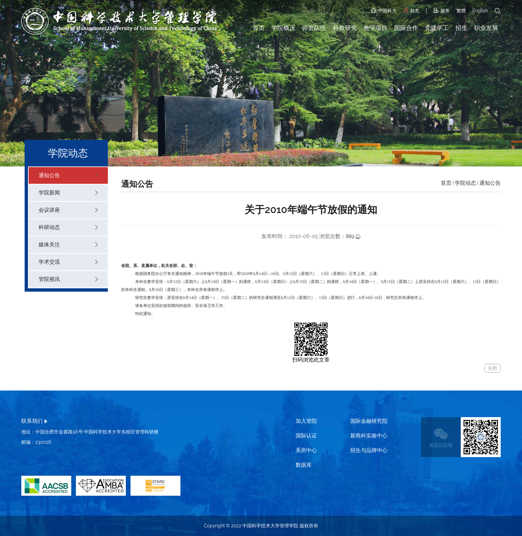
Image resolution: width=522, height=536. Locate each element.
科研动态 (68, 227)
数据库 (304, 465)
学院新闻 (68, 192)
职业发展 (486, 27)
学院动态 (465, 183)
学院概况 (283, 27)
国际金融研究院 (369, 421)
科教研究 (345, 27)
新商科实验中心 (369, 435)
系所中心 (306, 450)
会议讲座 (68, 210)
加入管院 (306, 421)
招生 (461, 27)
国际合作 (406, 27)
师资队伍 (314, 27)
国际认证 (306, 435)
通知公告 (68, 175)
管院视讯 (68, 279)
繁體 (461, 10)
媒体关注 (68, 244)
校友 (411, 10)
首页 (259, 27)
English (480, 10)
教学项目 (376, 27)
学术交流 (68, 262)
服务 (441, 10)
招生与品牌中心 (369, 450)
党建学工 (437, 27)
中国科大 (383, 10)
